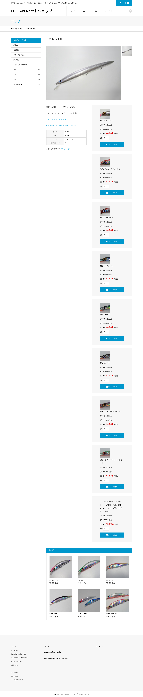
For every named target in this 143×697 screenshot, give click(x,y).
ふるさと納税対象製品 (20, 65)
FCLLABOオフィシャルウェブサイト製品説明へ (61, 125)
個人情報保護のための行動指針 (19, 657)
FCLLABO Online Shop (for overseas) (56, 658)
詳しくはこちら (66, 149)
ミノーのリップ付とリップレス (56, 119)
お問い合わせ (14, 665)
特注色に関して (15, 676)
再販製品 (16, 50)
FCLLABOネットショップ (31, 10)
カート (125, 3)
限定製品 (16, 60)
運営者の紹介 (14, 650)
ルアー (85, 11)
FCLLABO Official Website (52, 652)
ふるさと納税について (17, 680)
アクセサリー (109, 11)
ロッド (73, 11)
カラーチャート (15, 672)
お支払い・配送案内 (16, 661)
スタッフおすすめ (19, 55)
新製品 (15, 45)
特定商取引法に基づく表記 (18, 654)
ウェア (97, 11)
